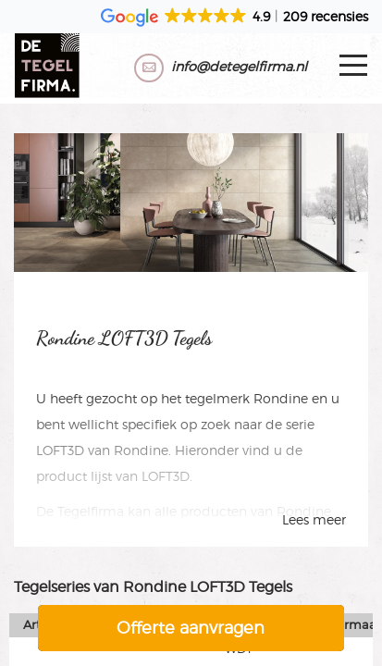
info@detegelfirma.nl (239, 66)
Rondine (280, 398)
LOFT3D (60, 450)
